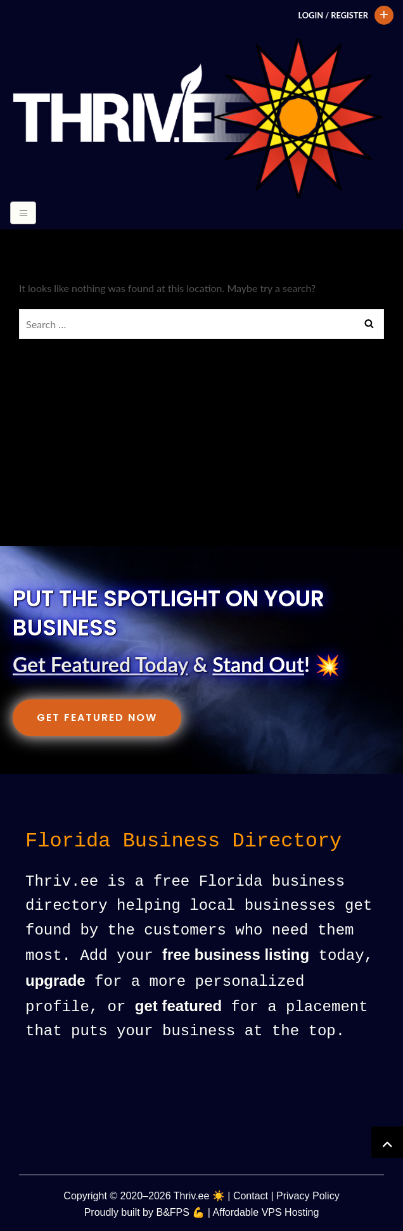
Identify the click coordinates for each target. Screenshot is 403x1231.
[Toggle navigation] (23, 212)
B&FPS (172, 1210)
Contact (250, 1194)
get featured (178, 1005)
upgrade (55, 980)
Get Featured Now (97, 717)
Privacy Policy (308, 1194)
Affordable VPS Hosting (266, 1210)
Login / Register (333, 15)
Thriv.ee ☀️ (199, 1194)
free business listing (235, 955)
